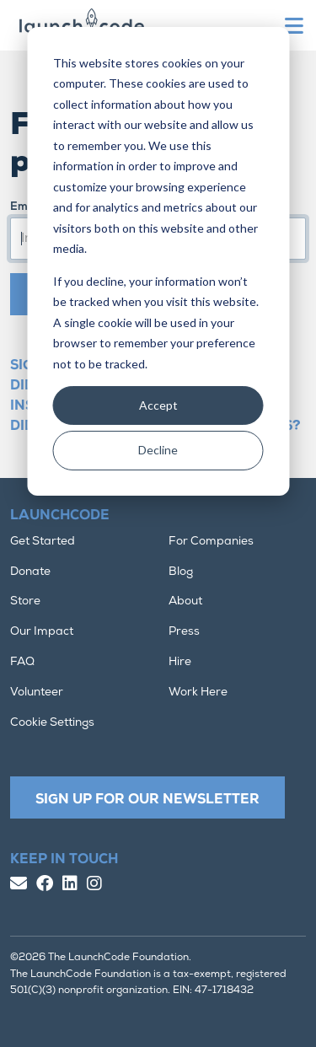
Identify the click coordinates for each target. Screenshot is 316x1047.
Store (25, 601)
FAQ (22, 662)
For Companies (211, 541)
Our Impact (41, 631)
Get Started (42, 541)
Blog (181, 571)
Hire (180, 662)
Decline (158, 450)
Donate (30, 571)
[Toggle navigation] (295, 26)
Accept (158, 405)
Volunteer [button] (36, 692)
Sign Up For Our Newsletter (147, 800)
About (185, 601)
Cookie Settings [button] (52, 722)
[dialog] (158, 261)
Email (25, 206)
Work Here (198, 692)
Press (184, 631)
